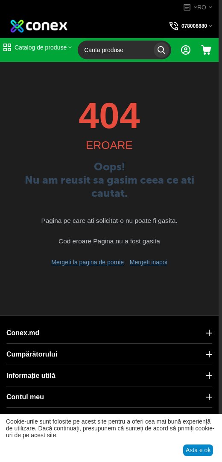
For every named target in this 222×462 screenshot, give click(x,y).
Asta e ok (198, 450)
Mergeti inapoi (148, 262)
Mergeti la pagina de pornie (87, 262)
